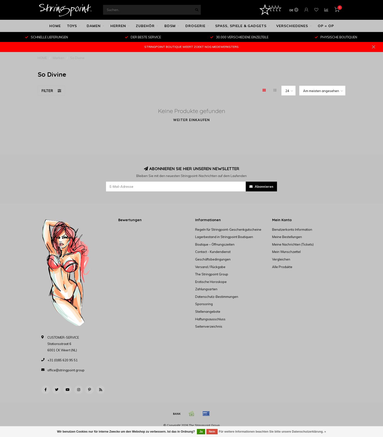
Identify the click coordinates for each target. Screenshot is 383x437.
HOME (55, 26)
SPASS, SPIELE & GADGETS (240, 26)
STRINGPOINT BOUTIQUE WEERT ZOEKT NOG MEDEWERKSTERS (191, 47)
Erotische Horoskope (211, 282)
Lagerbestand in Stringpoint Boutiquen (224, 237)
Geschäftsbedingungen (213, 259)
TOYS (72, 26)
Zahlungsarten (206, 289)
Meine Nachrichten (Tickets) (293, 244)
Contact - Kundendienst (213, 252)
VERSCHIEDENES (292, 26)
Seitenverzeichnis (208, 326)
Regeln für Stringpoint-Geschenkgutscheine (228, 229)
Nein (212, 431)
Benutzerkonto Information (292, 229)
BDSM (170, 26)
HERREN (118, 26)
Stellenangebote (207, 311)
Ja (200, 431)
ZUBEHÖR (145, 26)
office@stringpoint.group (66, 370)
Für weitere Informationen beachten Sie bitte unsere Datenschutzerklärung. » (272, 431)
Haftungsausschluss (210, 319)
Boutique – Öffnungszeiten (214, 244)
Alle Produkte (282, 267)
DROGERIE (195, 26)
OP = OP (326, 26)
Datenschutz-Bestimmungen (216, 297)
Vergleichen (281, 259)
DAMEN (94, 26)
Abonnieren (261, 186)
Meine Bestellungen (287, 237)
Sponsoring (204, 304)
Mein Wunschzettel (286, 252)
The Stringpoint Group (211, 274)
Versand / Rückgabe (210, 267)
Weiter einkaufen (191, 120)
